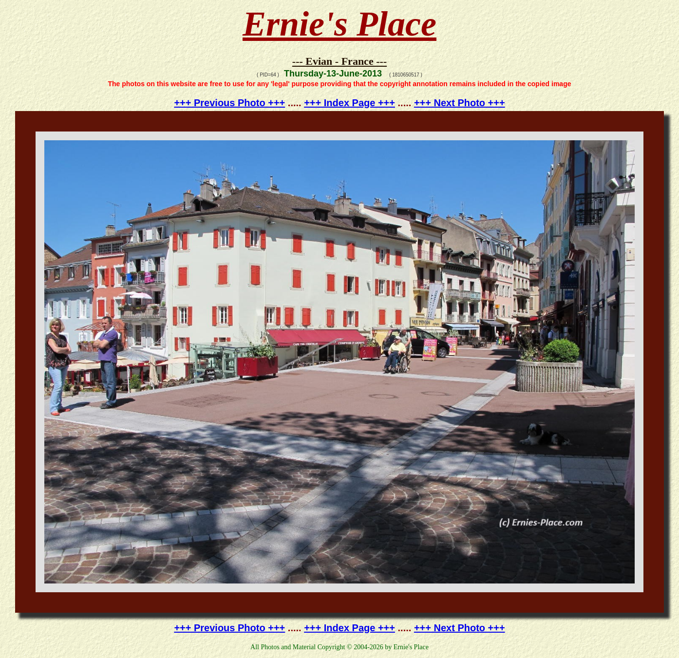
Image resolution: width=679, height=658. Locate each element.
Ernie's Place (339, 23)
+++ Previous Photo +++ (229, 102)
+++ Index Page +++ (349, 102)
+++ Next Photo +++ (459, 102)
